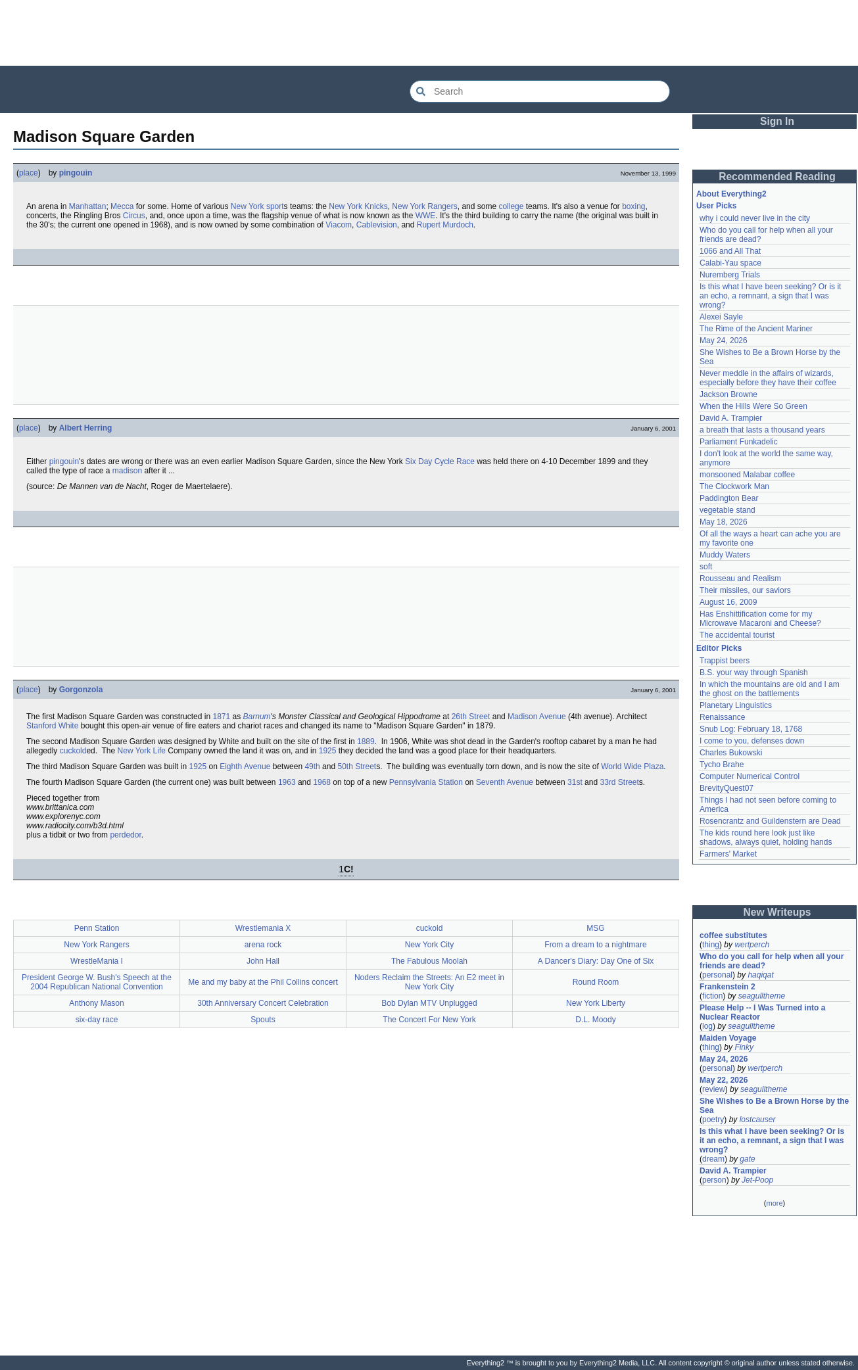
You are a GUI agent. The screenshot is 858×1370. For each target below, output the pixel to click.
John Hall (263, 961)
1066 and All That (730, 251)
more (774, 1203)
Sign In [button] (777, 121)
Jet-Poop (757, 1180)
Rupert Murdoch (445, 224)
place (28, 172)
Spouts (262, 1019)
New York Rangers (424, 206)
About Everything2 (731, 194)
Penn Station (97, 928)
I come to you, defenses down (752, 740)
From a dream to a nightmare (595, 944)
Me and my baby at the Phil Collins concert (262, 982)
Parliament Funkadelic (739, 441)
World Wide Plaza (632, 766)
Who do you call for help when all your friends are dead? (773, 961)
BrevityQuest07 (726, 788)
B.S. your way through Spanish (754, 672)
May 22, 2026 (724, 1080)
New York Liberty (595, 1003)
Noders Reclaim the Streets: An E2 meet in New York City (429, 982)
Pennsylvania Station (426, 782)
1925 (328, 750)
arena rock (263, 944)
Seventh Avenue (504, 782)
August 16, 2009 (728, 602)
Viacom (338, 224)
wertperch (751, 944)
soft (706, 566)
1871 (221, 716)
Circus (134, 215)
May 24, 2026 (724, 340)
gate (747, 1159)
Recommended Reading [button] (777, 176)
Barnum (257, 716)
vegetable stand (727, 510)
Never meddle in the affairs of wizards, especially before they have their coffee (768, 378)
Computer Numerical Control (749, 776)
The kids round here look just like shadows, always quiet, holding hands (766, 837)
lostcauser (758, 1119)
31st (575, 782)
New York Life (142, 750)
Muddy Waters (725, 554)
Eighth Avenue (245, 766)
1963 (287, 782)
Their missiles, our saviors (745, 590)
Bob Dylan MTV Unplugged (429, 1003)
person (714, 1180)
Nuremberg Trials (730, 274)
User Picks (716, 205)
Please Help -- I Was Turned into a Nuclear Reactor (764, 1012)
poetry (713, 1119)
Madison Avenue (537, 716)
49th (312, 766)
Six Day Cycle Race (440, 461)
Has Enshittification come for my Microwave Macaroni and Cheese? (760, 618)
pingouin (76, 172)
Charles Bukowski (731, 752)
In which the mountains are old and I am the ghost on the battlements (771, 689)
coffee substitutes (733, 935)
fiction (712, 996)
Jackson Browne (728, 394)
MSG (595, 928)
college (510, 206)
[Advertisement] (429, 32)
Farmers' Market (728, 854)
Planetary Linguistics (736, 705)
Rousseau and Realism (740, 578)
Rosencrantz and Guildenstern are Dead (770, 821)
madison (127, 470)
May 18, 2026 (724, 522)
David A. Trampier (731, 418)
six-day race (97, 1019)
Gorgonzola (81, 689)
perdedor (125, 834)
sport (275, 206)
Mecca (121, 206)
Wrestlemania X (263, 928)
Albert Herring (85, 428)
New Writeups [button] (777, 912)
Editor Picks (719, 648)
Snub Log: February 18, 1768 (751, 729)
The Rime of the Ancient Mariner (756, 328)
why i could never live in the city (755, 218)
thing (710, 944)
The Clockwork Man (734, 486)
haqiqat (760, 975)
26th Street (471, 716)
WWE (426, 215)
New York (247, 206)
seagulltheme (761, 996)
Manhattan (88, 206)
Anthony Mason (96, 1003)
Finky (743, 1047)
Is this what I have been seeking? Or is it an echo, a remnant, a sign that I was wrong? (772, 296)
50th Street (356, 766)
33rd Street (619, 782)
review (713, 1089)
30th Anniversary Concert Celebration (262, 1003)
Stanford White (52, 725)
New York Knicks (358, 206)
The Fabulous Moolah (429, 961)
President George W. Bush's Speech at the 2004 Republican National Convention (97, 982)
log (707, 1026)
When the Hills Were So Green (753, 406)
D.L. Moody (595, 1019)
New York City (429, 944)
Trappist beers (725, 660)
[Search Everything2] (540, 91)
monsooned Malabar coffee (747, 474)
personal (717, 975)
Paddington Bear (729, 498)
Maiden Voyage (728, 1038)
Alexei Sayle (721, 316)
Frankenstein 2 (727, 986)
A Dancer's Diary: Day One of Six (596, 961)
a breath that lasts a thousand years (762, 430)
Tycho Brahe (722, 764)
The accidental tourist (737, 635)
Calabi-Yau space (730, 263)
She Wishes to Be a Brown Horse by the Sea (774, 1106)
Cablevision (376, 224)
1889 (366, 741)
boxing (633, 206)
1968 (322, 782)
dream (713, 1159)
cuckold (73, 750)
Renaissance (722, 717)
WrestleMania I (96, 961)
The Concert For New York (429, 1019)
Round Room (596, 982)
